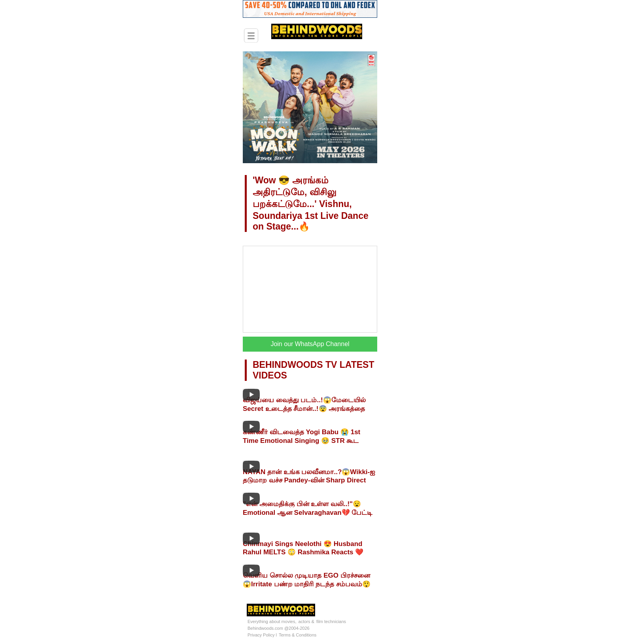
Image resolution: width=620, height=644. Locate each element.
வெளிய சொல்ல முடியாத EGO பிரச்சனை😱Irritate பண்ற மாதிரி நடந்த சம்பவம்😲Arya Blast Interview (306, 584)
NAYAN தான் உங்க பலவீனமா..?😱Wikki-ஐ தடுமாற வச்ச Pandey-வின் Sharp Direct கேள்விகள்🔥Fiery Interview (309, 480)
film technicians (331, 621)
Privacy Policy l (262, 635)
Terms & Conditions (297, 635)
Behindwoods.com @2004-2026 (279, 628)
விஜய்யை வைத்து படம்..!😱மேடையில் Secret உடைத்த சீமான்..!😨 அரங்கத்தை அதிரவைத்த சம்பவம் (304, 408)
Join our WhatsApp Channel (309, 344)
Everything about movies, (272, 621)
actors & (306, 621)
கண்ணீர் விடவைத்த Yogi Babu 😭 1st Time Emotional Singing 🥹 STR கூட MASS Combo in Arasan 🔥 (301, 440)
